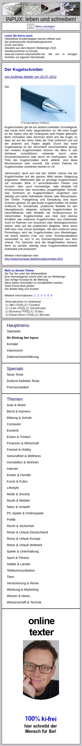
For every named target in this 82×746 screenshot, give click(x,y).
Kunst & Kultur (17, 481)
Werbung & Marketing (22, 589)
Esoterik (13, 430)
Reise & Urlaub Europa (23, 538)
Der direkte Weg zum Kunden (22, 289)
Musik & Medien (18, 500)
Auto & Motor (16, 405)
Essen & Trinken (19, 437)
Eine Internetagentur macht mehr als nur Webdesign (35, 276)
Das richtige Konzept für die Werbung (26, 279)
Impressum (15, 350)
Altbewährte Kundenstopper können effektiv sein (33, 38)
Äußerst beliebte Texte (23, 381)
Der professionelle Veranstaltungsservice (28, 41)
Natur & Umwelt (18, 507)
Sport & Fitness (18, 558)
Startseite (14, 331)
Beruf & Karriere (18, 411)
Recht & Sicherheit (20, 526)
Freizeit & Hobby (19, 449)
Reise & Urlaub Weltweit (24, 545)
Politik (11, 519)
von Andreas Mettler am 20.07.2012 (31, 77)
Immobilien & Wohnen (23, 462)
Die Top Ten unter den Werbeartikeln (26, 273)
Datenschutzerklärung (23, 357)
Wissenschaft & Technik (24, 602)
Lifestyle (13, 488)
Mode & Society (18, 494)
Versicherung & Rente (23, 583)
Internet (12, 468)
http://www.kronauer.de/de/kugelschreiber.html (34, 258)
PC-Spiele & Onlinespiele (25, 513)
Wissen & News (18, 596)
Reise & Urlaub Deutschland (27, 532)
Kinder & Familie (19, 475)
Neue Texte (15, 374)
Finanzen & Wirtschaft (23, 443)
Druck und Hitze (14, 45)
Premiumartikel (18, 387)
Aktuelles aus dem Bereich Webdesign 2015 (30, 48)
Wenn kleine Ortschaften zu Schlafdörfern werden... (35, 282)
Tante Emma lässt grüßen (20, 285)
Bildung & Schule (19, 418)
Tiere (10, 577)
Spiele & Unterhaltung (23, 551)
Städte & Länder (18, 564)
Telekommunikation (21, 570)
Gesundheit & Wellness (24, 456)
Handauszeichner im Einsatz (21, 51)
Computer (14, 424)
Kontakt (12, 344)
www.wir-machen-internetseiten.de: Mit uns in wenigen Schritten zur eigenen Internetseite (41, 56)
